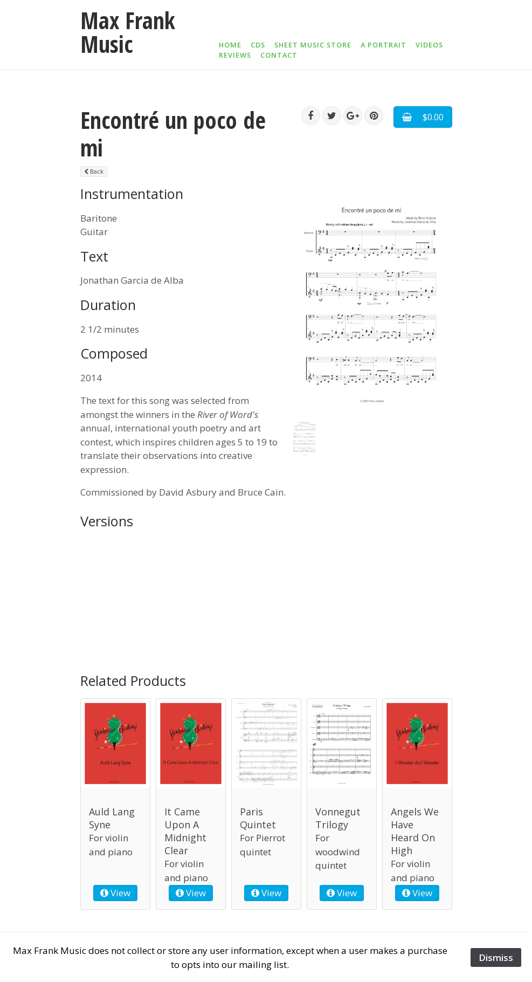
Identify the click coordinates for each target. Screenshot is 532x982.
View (115, 893)
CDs (258, 45)
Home (230, 45)
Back (93, 171)
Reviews (235, 55)
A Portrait (383, 45)
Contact (279, 55)
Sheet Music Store (312, 45)
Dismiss (496, 957)
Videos (429, 45)
